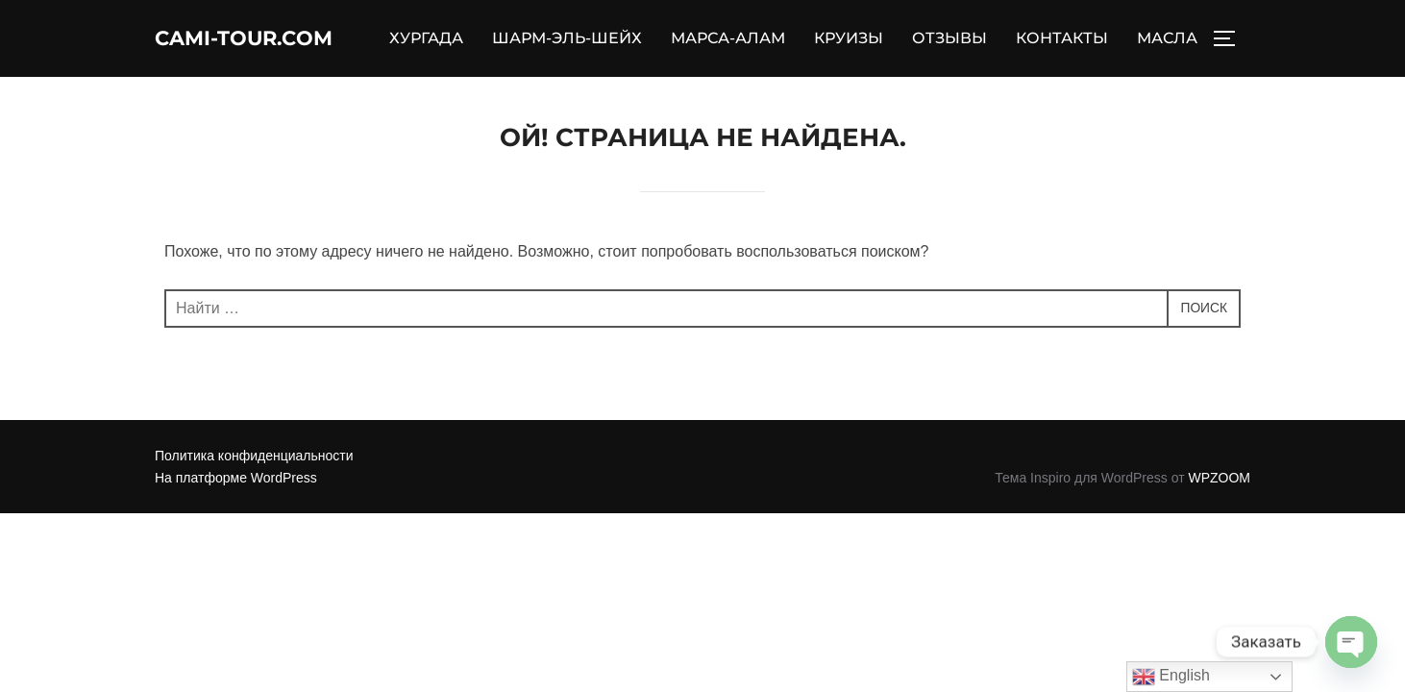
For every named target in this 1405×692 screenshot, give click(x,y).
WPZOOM (1219, 507)
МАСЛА (1167, 71)
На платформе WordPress (236, 507)
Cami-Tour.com (266, 52)
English (1171, 676)
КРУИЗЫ (923, 35)
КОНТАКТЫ (1137, 35)
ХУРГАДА (501, 35)
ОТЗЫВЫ (1024, 35)
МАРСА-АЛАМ (803, 35)
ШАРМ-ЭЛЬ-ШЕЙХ (642, 35)
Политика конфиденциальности (254, 486)
